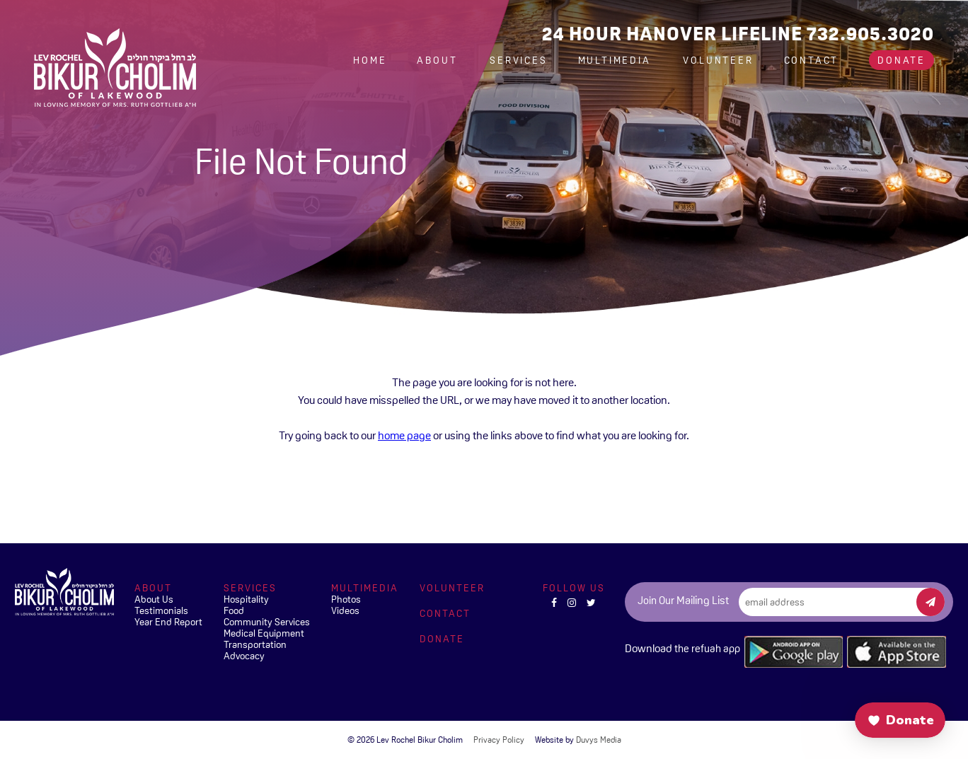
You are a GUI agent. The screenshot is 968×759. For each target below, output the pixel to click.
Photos (346, 599)
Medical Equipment (264, 633)
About (439, 60)
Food (234, 610)
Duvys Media (598, 740)
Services (518, 60)
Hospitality (246, 599)
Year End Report (168, 621)
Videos (345, 610)
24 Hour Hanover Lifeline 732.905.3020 (738, 34)
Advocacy (244, 655)
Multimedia (616, 60)
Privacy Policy (498, 740)
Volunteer (718, 60)
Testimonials (161, 610)
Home (369, 60)
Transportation (255, 644)
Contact (811, 60)
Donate (901, 60)
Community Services (267, 621)
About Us (153, 599)
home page (404, 435)
